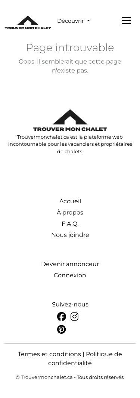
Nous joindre (70, 234)
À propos (70, 212)
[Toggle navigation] (126, 20)
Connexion (70, 275)
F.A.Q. (70, 223)
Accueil (70, 201)
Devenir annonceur (70, 264)
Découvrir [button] (71, 20)
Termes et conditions (49, 354)
